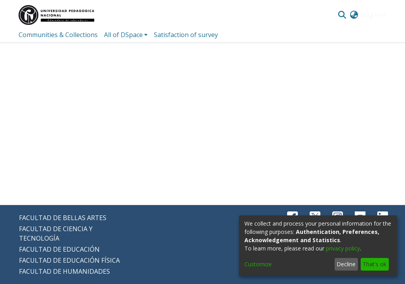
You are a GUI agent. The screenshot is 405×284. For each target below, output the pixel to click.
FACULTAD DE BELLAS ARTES (62, 217)
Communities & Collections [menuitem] (58, 34)
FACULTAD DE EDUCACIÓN (59, 249)
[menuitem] (354, 15)
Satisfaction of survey (186, 34)
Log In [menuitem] (371, 15)
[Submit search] (342, 15)
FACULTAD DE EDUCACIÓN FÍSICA (69, 260)
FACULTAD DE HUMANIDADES (64, 271)
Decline (346, 264)
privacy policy (343, 248)
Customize (258, 264)
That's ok (374, 264)
